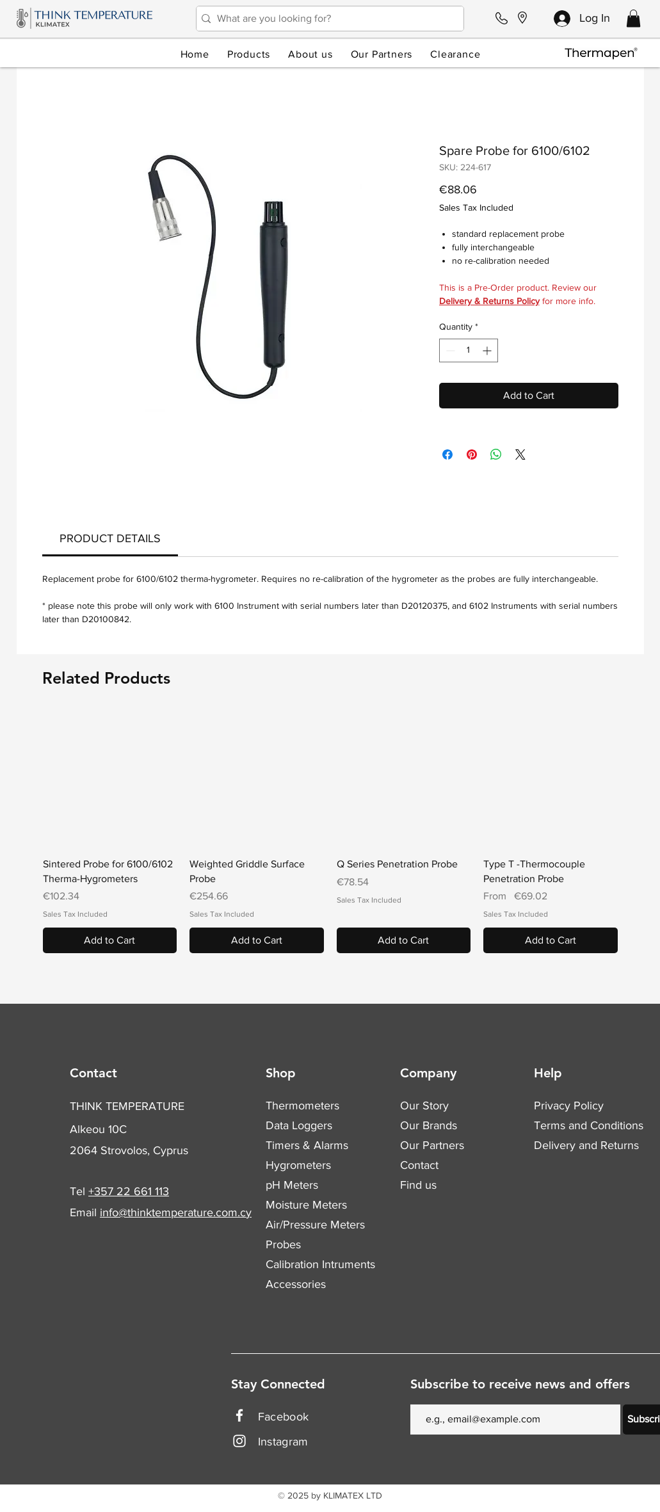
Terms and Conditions (588, 1125)
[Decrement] (449, 350)
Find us (418, 1184)
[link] (110, 538)
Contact (419, 1165)
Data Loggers (299, 1125)
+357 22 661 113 (128, 1191)
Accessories (296, 1284)
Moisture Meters (306, 1204)
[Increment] (488, 350)
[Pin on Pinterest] (471, 454)
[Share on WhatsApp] (496, 454)
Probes (283, 1244)
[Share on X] (520, 454)
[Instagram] (239, 1441)
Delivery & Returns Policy (489, 301)
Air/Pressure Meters (315, 1224)
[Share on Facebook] (447, 454)
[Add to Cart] (110, 940)
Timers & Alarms (307, 1145)
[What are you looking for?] (327, 18)
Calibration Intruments (320, 1264)
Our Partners (432, 1145)
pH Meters (292, 1184)
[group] (330, 833)
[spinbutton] (468, 350)
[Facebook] (239, 1415)
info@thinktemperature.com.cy (176, 1212)
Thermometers (302, 1105)
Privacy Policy (569, 1105)
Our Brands (428, 1125)
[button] (633, 18)
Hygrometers (298, 1165)
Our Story (424, 1105)
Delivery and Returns (586, 1145)
